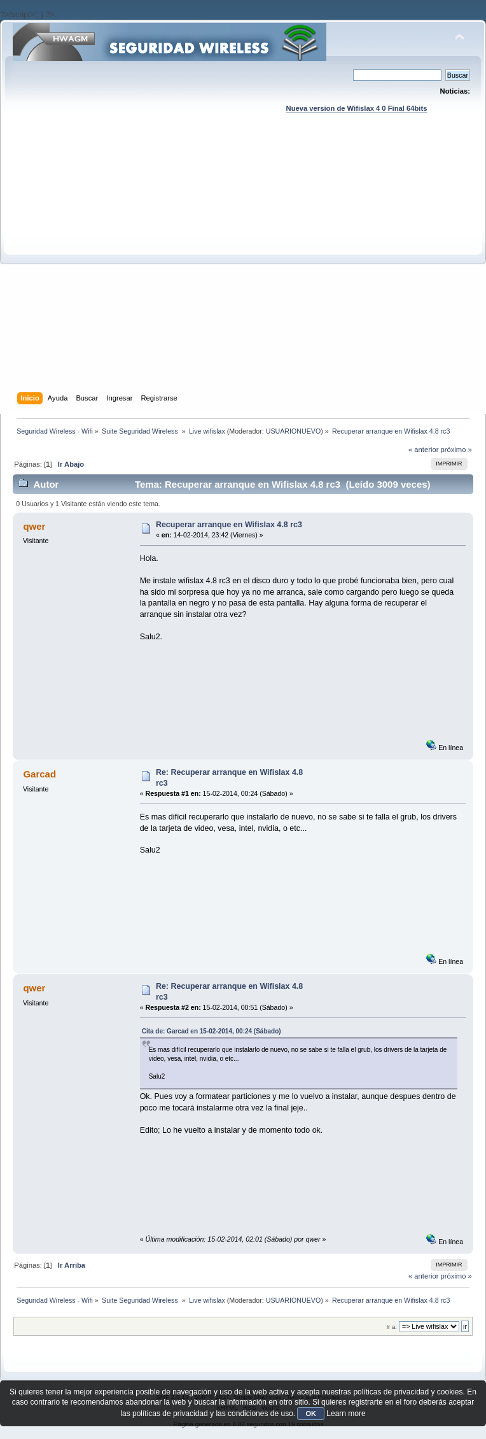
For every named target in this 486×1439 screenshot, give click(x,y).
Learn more (345, 1413)
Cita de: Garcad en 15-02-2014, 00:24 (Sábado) (211, 1031)
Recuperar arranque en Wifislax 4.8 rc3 (229, 524)
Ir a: (391, 1326)
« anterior (423, 449)
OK (310, 1413)
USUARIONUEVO (293, 431)
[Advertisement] (127, 265)
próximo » (456, 449)
